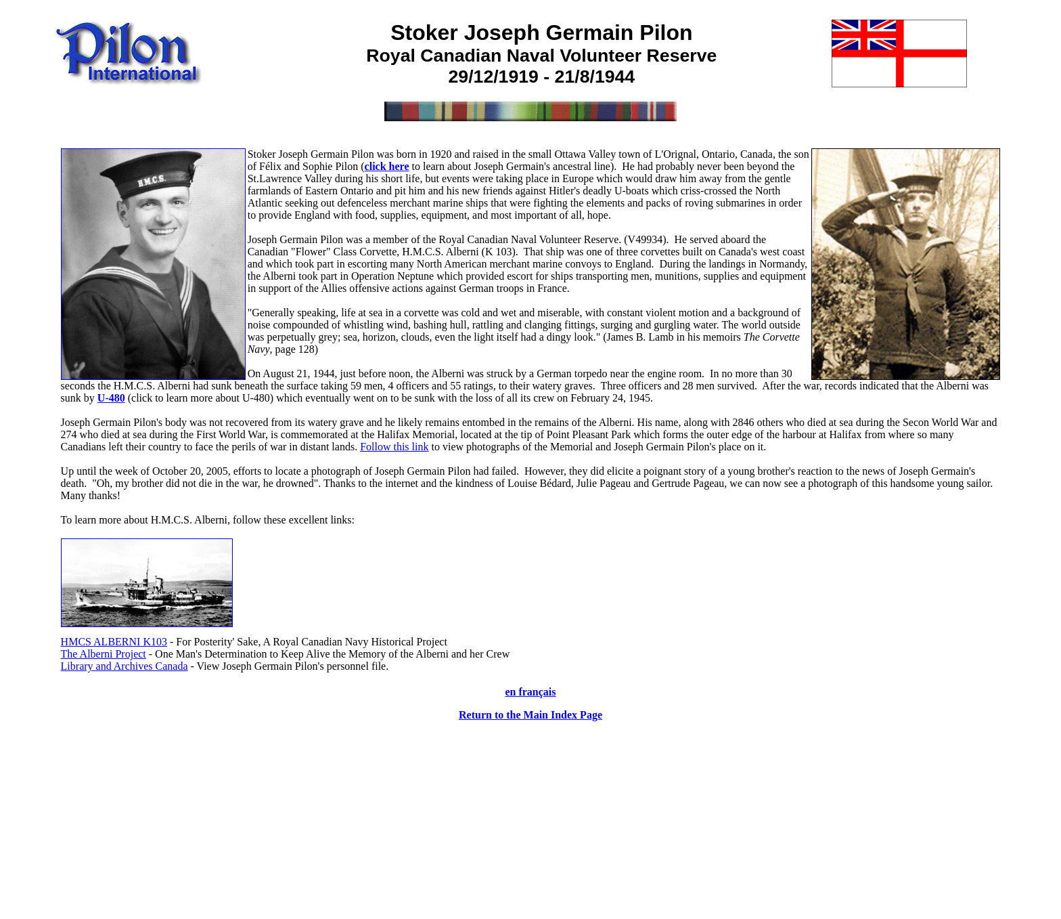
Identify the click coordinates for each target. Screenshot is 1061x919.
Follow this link (394, 446)
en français (530, 692)
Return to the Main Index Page (530, 715)
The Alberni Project (103, 654)
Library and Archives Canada (124, 666)
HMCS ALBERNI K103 (114, 641)
